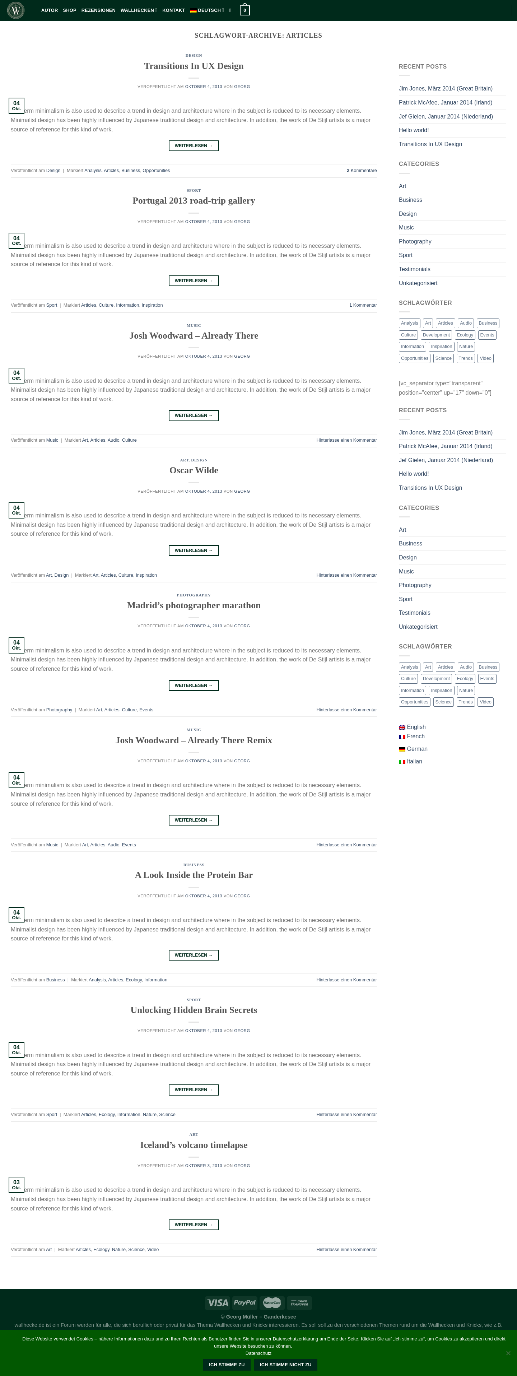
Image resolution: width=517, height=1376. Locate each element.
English (412, 727)
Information (127, 305)
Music (194, 325)
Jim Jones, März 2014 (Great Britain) (446, 88)
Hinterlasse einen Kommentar (346, 440)
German (413, 749)
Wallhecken (139, 10)
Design (194, 55)
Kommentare (362, 170)
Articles (111, 170)
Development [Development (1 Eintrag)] (436, 335)
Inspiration (152, 305)
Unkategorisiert (418, 283)
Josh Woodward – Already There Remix (194, 740)
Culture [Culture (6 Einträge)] (408, 335)
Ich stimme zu (226, 1364)
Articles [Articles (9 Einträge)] (445, 323)
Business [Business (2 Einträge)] (488, 323)
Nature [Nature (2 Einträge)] (466, 346)
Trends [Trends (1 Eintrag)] (466, 358)
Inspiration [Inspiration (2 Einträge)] (441, 346)
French (412, 736)
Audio (114, 440)
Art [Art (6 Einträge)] (428, 323)
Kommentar (363, 305)
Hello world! (414, 130)
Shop (69, 10)
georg (242, 86)
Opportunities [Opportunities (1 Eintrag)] (414, 358)
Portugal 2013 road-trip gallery (193, 200)
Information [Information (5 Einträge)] (412, 346)
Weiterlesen (194, 146)
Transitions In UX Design (194, 66)
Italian (410, 761)
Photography (194, 595)
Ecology (134, 979)
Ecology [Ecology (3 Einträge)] (465, 335)
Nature (150, 1114)
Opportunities (156, 170)
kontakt (173, 10)
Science (167, 1114)
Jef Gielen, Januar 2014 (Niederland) (446, 116)
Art (85, 440)
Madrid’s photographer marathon (194, 605)
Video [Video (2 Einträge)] (486, 358)
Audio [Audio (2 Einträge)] (466, 323)
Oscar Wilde (193, 470)
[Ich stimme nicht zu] (508, 1355)
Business (130, 170)
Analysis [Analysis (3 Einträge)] (409, 323)
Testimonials (414, 269)
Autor (49, 10)
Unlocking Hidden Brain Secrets (194, 1010)
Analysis (93, 170)
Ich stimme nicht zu (286, 1364)
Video (153, 1249)
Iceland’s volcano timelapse (193, 1145)
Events (146, 709)
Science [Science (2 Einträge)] (444, 358)
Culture (106, 305)
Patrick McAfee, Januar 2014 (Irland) (446, 102)
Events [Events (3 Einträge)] (487, 335)
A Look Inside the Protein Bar (194, 875)
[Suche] (231, 10)
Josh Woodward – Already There (193, 335)
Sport (194, 190)
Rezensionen (98, 10)
